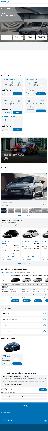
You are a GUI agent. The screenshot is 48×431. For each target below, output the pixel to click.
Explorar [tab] (24, 409)
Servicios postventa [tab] (24, 412)
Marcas (6, 5)
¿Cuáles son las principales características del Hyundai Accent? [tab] (24, 376)
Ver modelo (7, 363)
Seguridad (18, 171)
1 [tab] (19, 215)
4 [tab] (24, 263)
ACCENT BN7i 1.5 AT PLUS (8, 98)
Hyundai (11, 5)
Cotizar (17, 93)
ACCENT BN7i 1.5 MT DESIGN (32, 98)
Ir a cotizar (42, 389)
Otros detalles (30, 272)
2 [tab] (21, 215)
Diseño (6, 171)
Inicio (2, 5)
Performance (30, 171)
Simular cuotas (10, 256)
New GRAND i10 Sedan (7, 357)
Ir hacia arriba (43, 421)
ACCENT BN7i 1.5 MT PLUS (32, 79)
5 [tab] (25, 215)
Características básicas (7, 272)
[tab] (6, 171)
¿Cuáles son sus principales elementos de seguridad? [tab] (24, 396)
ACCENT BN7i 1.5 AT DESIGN (8, 117)
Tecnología (42, 171)
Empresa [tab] (24, 416)
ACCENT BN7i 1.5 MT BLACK (8, 79)
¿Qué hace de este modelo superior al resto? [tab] (24, 384)
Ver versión (7, 93)
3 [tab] (23, 263)
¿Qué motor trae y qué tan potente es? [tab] (24, 398)
